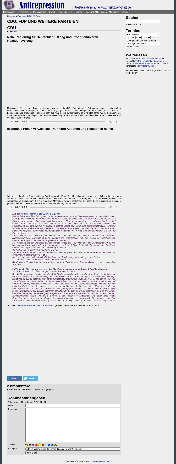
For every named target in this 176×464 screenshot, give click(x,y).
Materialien (114, 12)
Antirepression (24, 12)
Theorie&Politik (65, 12)
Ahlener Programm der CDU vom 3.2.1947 (40, 214)
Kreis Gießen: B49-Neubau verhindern (143, 58)
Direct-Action (9, 12)
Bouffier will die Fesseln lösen (30, 272)
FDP (16, 31)
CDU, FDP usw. (34, 16)
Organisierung (39, 12)
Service (125, 12)
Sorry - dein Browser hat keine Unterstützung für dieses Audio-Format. (64, 121)
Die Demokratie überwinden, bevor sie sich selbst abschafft (145, 62)
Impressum (101, 461)
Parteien (21, 16)
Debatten (78, 12)
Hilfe (142, 24)
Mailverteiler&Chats (145, 66)
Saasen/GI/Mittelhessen (96, 12)
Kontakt (93, 461)
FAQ (108, 461)
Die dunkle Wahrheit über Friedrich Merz (35, 305)
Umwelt (51, 12)
